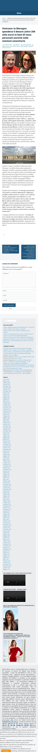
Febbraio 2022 (6, 461)
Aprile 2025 (6, 399)
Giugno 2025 (6, 396)
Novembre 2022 (7, 446)
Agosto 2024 (6, 413)
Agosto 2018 (6, 531)
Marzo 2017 (6, 559)
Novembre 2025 (7, 388)
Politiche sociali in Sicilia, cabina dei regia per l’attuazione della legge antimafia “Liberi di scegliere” (18, 353)
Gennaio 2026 (6, 384)
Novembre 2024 (7, 408)
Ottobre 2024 (6, 409)
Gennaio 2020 (6, 502)
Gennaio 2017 (6, 562)
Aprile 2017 (6, 557)
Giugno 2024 (6, 416)
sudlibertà (17, 44)
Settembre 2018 (7, 529)
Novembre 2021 (7, 466)
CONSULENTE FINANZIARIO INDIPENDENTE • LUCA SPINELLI (18, 365)
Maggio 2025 (6, 398)
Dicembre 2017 (7, 544)
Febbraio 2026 (6, 383)
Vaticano (8, 47)
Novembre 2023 (7, 428)
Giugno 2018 (6, 534)
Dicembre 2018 (7, 524)
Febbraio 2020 (6, 501)
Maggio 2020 (6, 496)
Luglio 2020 (6, 492)
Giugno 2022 (6, 454)
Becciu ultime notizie (14, 46)
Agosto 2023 (6, 433)
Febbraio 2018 (6, 541)
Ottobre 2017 (6, 547)
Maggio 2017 (6, 556)
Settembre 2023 (7, 431)
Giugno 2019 (6, 514)
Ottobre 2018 (6, 527)
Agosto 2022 (6, 451)
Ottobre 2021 (6, 467)
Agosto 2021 (6, 471)
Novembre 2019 (7, 506)
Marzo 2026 (6, 381)
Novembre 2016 (7, 566)
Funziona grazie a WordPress (8, 721)
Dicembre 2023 (7, 426)
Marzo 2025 (6, 401)
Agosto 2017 (6, 551)
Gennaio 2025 (6, 404)
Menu (19, 13)
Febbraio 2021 (6, 481)
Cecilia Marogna (24, 46)
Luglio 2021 (6, 472)
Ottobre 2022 (6, 447)
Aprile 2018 (6, 537)
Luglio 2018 (6, 532)
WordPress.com (14, 722)
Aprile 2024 (6, 419)
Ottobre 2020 (6, 487)
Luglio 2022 (6, 452)
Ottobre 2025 (6, 389)
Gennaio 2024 (6, 424)
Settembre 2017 (7, 549)
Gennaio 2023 (6, 442)
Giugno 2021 (6, 474)
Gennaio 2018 (6, 542)
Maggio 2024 (6, 418)
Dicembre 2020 (7, 484)
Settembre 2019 (7, 509)
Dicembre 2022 (7, 444)
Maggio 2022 (6, 456)
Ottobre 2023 (6, 429)
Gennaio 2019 (6, 522)
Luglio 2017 (6, 552)
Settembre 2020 (7, 489)
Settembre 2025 (7, 391)
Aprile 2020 (6, 497)
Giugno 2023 (6, 436)
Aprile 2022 (6, 457)
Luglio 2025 (6, 394)
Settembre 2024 (7, 411)
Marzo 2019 (6, 519)
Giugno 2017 (6, 554)
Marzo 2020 (6, 499)
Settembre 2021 (7, 469)
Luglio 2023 (6, 434)
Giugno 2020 (6, 494)
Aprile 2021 (6, 477)
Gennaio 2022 (6, 462)
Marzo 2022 (6, 459)
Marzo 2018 (6, 539)
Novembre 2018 (7, 526)
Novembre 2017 (7, 546)
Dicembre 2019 (7, 504)
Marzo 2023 (6, 439)
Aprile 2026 (6, 379)
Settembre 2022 (7, 449)
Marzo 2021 (6, 479)
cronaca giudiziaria (26, 44)
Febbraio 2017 (6, 561)
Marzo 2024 (6, 421)
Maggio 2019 (6, 516)
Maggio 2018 (6, 536)
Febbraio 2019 (6, 521)
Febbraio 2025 (6, 403)
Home (4, 18)
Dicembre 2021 (7, 464)
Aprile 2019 (6, 517)
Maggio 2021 (6, 476)
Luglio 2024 (6, 414)
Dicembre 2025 (7, 386)
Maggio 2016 (6, 569)
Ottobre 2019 (6, 507)
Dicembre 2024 (7, 406)
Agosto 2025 (6, 393)
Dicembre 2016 (7, 564)
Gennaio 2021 (6, 482)
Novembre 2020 (7, 486)
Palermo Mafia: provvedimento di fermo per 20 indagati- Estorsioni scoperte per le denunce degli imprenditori (10, 249)
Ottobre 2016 (6, 567)
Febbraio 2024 (6, 422)
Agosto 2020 (6, 491)
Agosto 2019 (6, 511)
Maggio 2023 (6, 438)
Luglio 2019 (6, 512)
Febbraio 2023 (6, 441)
